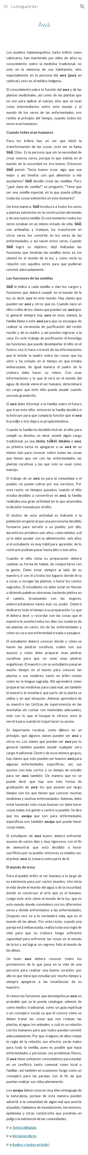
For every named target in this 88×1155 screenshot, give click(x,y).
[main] (44, 24)
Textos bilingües (24, 1127)
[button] (5, 6)
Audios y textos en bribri (30, 1145)
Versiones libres (24, 1136)
